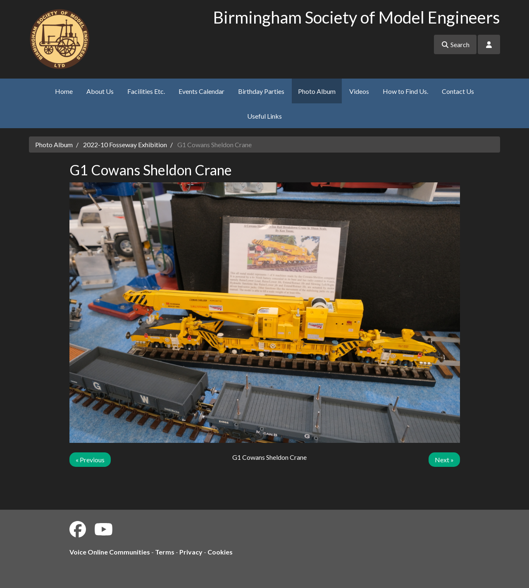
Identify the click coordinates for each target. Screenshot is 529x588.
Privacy (191, 552)
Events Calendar (201, 91)
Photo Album (317, 91)
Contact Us (458, 91)
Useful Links (264, 116)
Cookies (220, 552)
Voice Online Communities (109, 552)
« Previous (90, 460)
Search (455, 44)
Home (64, 91)
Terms (164, 552)
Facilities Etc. (146, 91)
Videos (359, 91)
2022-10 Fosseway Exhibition (125, 144)
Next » (444, 460)
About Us (100, 91)
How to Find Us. (405, 91)
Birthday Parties (261, 91)
